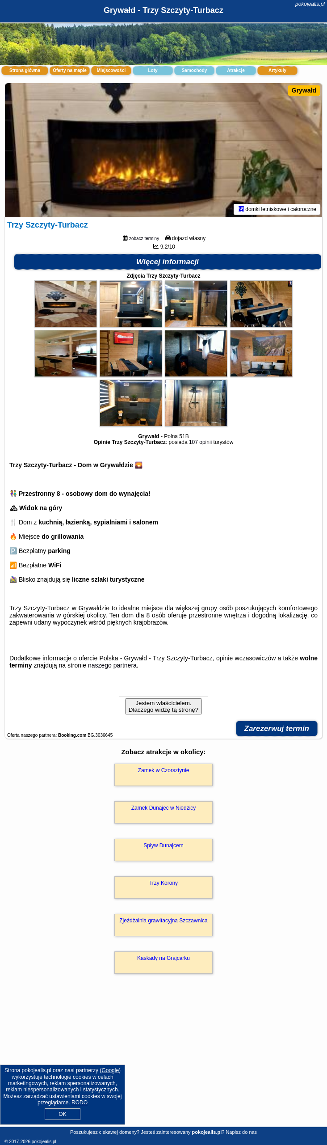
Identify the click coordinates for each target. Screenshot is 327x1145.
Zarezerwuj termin (277, 728)
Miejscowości (111, 70)
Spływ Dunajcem (163, 845)
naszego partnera (112, 665)
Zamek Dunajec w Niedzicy (163, 808)
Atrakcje (235, 70)
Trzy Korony (163, 883)
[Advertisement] (163, 1059)
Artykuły (277, 70)
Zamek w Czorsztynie (163, 770)
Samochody (194, 70)
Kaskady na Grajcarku (163, 958)
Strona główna (24, 70)
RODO (79, 1102)
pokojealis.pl (310, 4)
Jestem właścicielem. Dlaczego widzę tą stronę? (163, 706)
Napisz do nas (241, 1132)
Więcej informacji (167, 262)
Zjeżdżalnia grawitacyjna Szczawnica (163, 920)
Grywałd (304, 90)
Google (110, 1070)
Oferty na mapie (70, 70)
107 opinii (200, 442)
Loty (152, 70)
